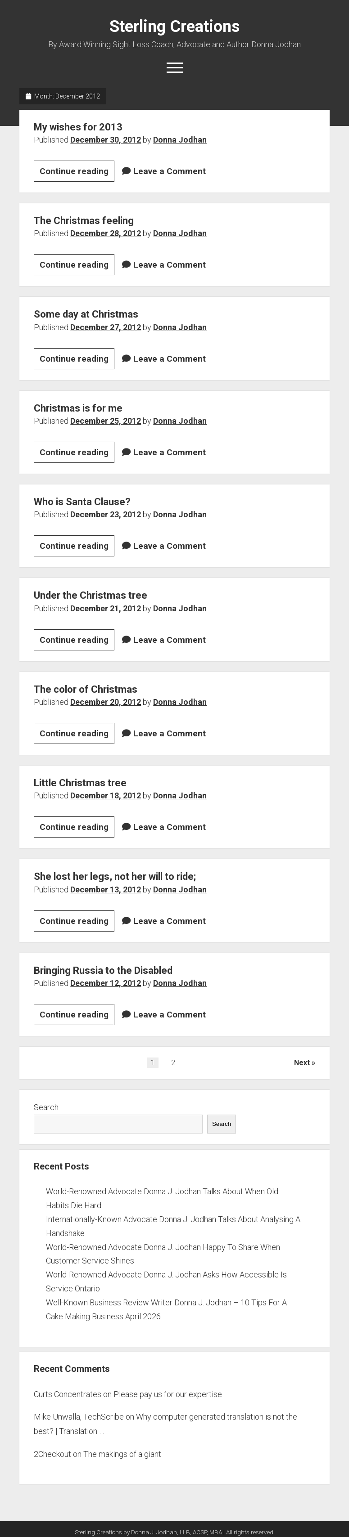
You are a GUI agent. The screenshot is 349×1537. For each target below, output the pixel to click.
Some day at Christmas (86, 314)
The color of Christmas (85, 689)
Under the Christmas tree (90, 595)
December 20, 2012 (105, 702)
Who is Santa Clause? (82, 501)
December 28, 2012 (105, 233)
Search (46, 1107)
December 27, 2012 (105, 327)
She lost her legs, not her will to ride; (115, 876)
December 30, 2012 (105, 139)
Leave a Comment (169, 171)
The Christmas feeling (84, 220)
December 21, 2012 (105, 608)
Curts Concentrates (67, 1394)
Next (302, 1062)
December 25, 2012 (105, 421)
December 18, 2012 (105, 795)
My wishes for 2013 (78, 127)
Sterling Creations (174, 26)
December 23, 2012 (105, 514)
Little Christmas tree (80, 783)
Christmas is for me (78, 408)
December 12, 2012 (105, 983)
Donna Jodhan (180, 139)
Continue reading (77, 172)
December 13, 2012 (105, 889)
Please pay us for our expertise (167, 1394)
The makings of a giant (122, 1454)
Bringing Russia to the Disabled (103, 970)
